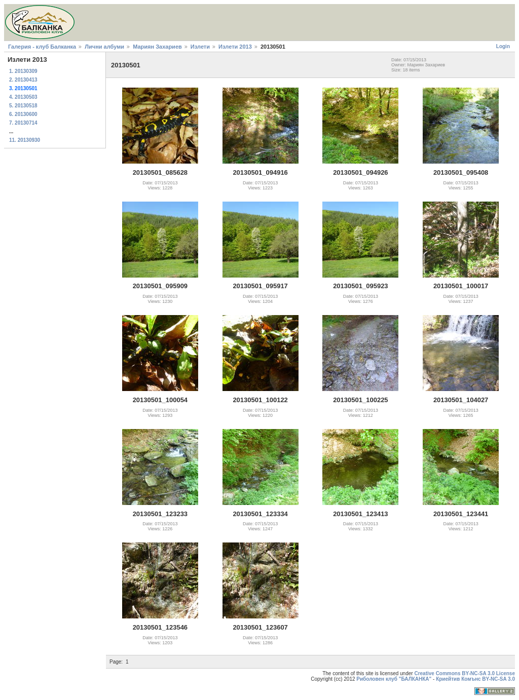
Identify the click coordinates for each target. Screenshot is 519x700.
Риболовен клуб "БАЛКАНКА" (393, 679)
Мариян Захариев (157, 47)
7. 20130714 (23, 123)
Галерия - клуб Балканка (42, 47)
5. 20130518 (23, 105)
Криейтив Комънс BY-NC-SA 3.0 (475, 679)
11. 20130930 (24, 140)
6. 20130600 (23, 114)
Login (503, 46)
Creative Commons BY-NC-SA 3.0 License (464, 673)
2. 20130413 (23, 80)
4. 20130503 (23, 97)
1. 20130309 (23, 71)
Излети (200, 47)
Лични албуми (104, 47)
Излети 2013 (235, 47)
